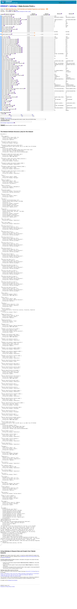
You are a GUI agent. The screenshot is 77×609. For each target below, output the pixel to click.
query (37, 571)
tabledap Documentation (12, 580)
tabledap (13, 6)
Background (22, 11)
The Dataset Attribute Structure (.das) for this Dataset (17, 131)
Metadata (18, 11)
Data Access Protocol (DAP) (32, 556)
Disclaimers (3, 586)
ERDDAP (4, 6)
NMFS (69, 2)
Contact (13, 586)
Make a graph (28, 11)
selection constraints (6, 557)
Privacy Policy (8, 586)
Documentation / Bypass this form (7, 122)
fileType (33, 571)
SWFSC (72, 2)
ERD (75, 2)
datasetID (28, 571)
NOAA (67, 2)
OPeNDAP (23, 556)
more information (8, 118)
